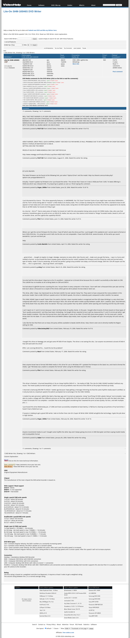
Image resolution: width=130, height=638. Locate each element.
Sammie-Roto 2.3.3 (45, 616)
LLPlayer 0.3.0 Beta (45, 607)
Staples (25, 94)
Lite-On (9, 66)
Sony (24, 90)
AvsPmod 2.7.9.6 (44, 604)
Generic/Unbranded (28, 82)
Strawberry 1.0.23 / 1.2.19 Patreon (73, 606)
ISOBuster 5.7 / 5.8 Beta (46, 596)
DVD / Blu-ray (55, 5)
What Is (81, 5)
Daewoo (25, 80)
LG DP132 (91, 610)
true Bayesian (42, 574)
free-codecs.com (68, 632)
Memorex (25, 88)
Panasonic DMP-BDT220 (96, 604)
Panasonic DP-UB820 (95, 613)
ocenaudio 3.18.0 (69, 600)
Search (34, 624)
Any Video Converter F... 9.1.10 (72, 603)
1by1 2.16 (42, 610)
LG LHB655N (92, 593)
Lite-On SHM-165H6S (11, 60)
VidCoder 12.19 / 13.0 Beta (47, 599)
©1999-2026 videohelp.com (65, 636)
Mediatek (12, 68)
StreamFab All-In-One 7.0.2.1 (72, 615)
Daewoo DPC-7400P (94, 590)
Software (41, 5)
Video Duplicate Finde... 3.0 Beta (49, 590)
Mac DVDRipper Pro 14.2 (47, 602)
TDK (24, 96)
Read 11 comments (116, 65)
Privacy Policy (51, 624)
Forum (29, 5)
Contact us (41, 624)
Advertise (65, 624)
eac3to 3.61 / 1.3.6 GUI (70, 598)
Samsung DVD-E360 (94, 599)
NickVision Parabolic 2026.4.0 (48, 593)
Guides (69, 5)
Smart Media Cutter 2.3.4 (71, 618)
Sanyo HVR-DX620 (94, 607)
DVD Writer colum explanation (57, 34)
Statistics (86, 624)
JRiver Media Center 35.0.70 (72, 609)
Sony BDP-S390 (93, 616)
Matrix (25, 86)
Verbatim (25, 101)
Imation (25, 84)
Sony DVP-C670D (93, 602)
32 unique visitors (27, 599)
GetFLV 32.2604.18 (69, 612)
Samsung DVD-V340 (94, 596)
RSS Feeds (78, 624)
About (93, 5)
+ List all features (10, 42)
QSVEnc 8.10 (43, 613)
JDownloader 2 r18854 (70, 590)
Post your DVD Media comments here (35, 105)
